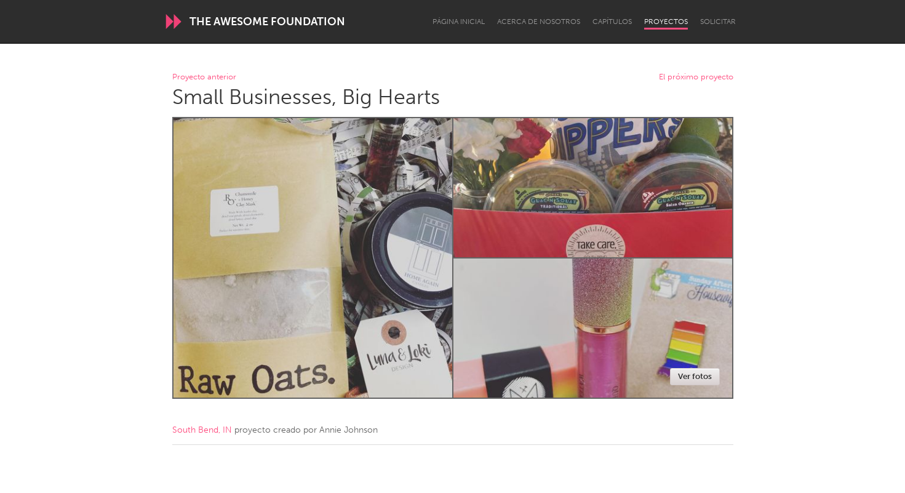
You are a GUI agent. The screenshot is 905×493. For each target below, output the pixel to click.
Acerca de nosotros (538, 21)
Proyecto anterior (204, 77)
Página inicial (459, 21)
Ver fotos (695, 376)
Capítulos (612, 21)
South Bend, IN (202, 430)
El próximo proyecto (696, 77)
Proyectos (666, 21)
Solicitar (718, 21)
